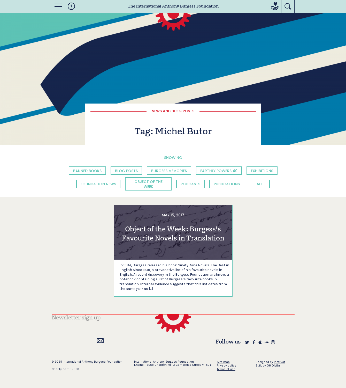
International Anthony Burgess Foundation (92, 361)
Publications (227, 184)
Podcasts (190, 184)
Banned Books (87, 170)
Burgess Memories (169, 170)
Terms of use (226, 369)
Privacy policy (226, 365)
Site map (223, 362)
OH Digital (274, 365)
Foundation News (98, 184)
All (259, 184)
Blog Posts (126, 170)
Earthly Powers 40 (218, 170)
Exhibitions (262, 170)
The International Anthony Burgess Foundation (173, 6)
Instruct (279, 362)
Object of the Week (148, 184)
